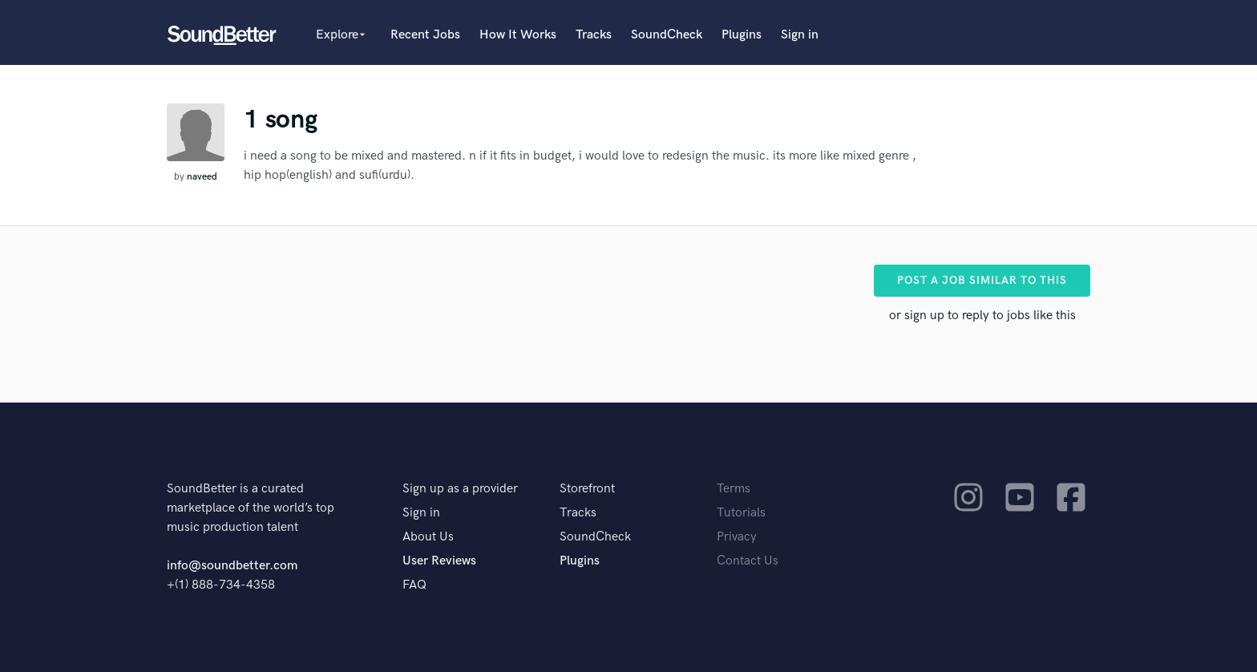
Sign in (799, 35)
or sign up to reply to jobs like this (982, 315)
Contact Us (747, 561)
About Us (428, 536)
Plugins (741, 35)
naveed (202, 177)
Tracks (594, 35)
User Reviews (439, 561)
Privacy (737, 536)
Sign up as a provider (460, 488)
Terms (733, 488)
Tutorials (741, 512)
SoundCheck (666, 35)
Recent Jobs (425, 35)
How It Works (517, 35)
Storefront (587, 488)
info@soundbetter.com (232, 565)
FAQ (414, 585)
